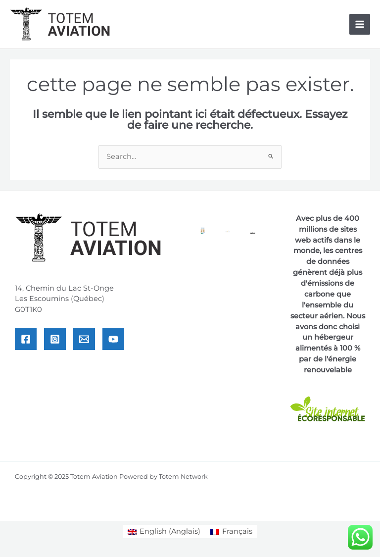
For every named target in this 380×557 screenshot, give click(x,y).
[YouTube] (113, 339)
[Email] (84, 339)
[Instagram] (55, 339)
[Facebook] (26, 339)
